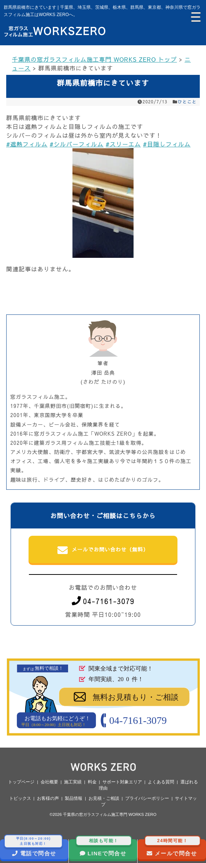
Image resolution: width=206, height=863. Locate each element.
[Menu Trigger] (195, 16)
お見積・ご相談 (104, 798)
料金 (92, 781)
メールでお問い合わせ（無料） (103, 550)
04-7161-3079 (103, 601)
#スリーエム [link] (123, 144)
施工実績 (73, 781)
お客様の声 (48, 798)
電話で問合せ (33, 847)
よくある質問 (161, 781)
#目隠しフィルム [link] (167, 144)
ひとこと (187, 101)
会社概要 (49, 781)
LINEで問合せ (104, 847)
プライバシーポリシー (147, 798)
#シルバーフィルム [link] (77, 144)
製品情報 (73, 798)
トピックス (20, 798)
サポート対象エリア (122, 781)
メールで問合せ (173, 847)
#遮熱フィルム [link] (27, 144)
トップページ (21, 781)
